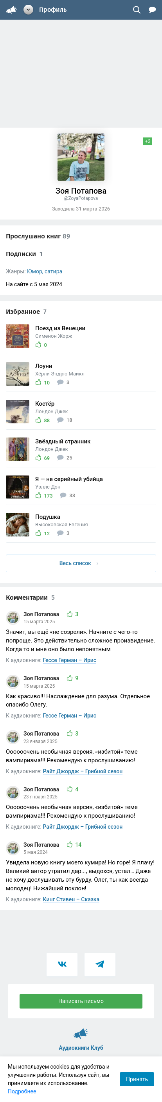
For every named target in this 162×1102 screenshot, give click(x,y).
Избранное (26, 312)
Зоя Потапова (42, 614)
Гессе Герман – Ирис (70, 660)
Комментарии (30, 597)
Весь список (79, 563)
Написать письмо (81, 1001)
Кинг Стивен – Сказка (71, 899)
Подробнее (22, 1091)
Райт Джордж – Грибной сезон (83, 771)
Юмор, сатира (44, 271)
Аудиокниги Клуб (81, 1030)
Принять (137, 1079)
